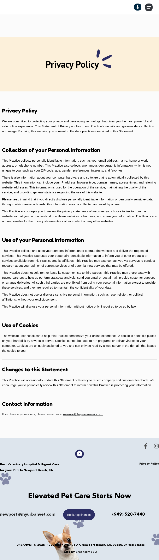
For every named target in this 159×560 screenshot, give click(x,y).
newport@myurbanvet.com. (82, 414)
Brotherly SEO (86, 551)
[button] (149, 7)
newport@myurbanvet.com (27, 515)
